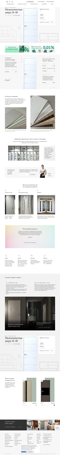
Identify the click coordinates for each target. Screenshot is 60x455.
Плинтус (6, 444)
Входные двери (7, 435)
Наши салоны (29, 437)
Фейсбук (38, 437)
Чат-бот (38, 443)
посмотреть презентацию (44, 327)
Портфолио (16, 441)
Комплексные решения (9, 440)
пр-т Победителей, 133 (47, 435)
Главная (6, 7)
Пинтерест (39, 438)
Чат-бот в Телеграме (50, 1)
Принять (23, 451)
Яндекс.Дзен (39, 441)
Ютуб (38, 440)
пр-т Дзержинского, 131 (47, 439)
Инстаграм (39, 435)
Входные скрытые (8, 437)
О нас (28, 435)
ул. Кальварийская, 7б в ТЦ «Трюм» (47, 442)
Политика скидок (17, 443)
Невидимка (7, 441)
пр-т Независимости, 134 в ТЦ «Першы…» (47, 438)
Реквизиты (29, 441)
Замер (6, 258)
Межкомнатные (8, 438)
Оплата (19, 258)
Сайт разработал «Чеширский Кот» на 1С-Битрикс (48, 453)
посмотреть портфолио (30, 242)
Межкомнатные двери (12, 7)
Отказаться (30, 451)
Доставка (33, 258)
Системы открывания (9, 446)
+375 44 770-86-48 (41, 1)
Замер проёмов (17, 435)
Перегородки (7, 443)
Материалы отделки (18, 440)
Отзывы (15, 444)
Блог (28, 440)
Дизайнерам (29, 438)
